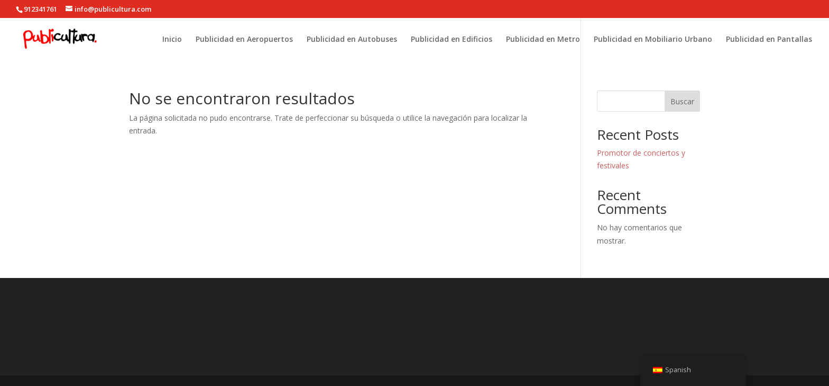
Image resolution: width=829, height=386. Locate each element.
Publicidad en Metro (543, 39)
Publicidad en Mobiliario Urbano (653, 39)
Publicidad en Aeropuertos (244, 39)
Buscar (682, 101)
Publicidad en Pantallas (769, 39)
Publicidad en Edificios (451, 39)
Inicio (172, 39)
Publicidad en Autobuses (352, 39)
